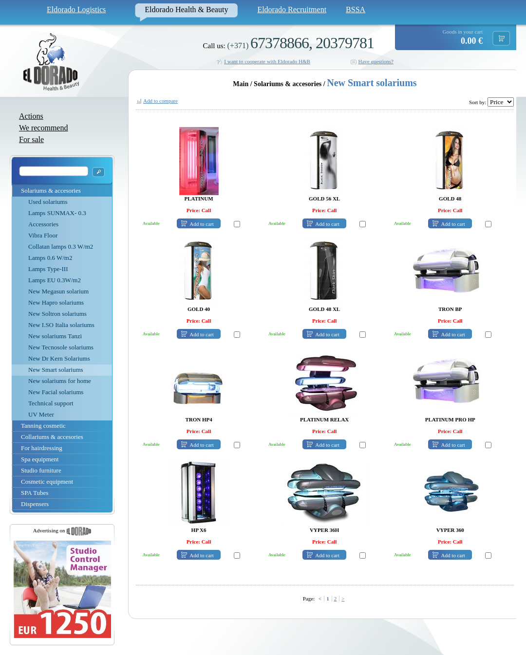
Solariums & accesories (51, 190)
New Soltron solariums (57, 313)
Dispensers (35, 504)
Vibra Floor (42, 235)
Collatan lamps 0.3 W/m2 (60, 246)
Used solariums (48, 201)
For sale (31, 139)
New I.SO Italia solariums (61, 324)
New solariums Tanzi (55, 336)
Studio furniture (41, 470)
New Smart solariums (55, 369)
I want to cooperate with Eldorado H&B (267, 61)
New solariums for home (59, 380)
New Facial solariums (55, 392)
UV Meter (41, 414)
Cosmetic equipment (47, 481)
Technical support (51, 403)
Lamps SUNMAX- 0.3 (57, 213)
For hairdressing (41, 448)
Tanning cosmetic (43, 425)
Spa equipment (40, 459)
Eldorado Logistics (76, 9)
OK (98, 172)
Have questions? (375, 61)
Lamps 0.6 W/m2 (50, 257)
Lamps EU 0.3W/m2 (54, 280)
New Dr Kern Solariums (59, 358)
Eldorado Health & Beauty (186, 9)
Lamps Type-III (48, 269)
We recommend (43, 128)
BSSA (355, 9)
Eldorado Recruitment (291, 9)
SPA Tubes (34, 492)
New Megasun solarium (58, 291)
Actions (31, 116)
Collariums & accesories (52, 436)
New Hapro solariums (56, 302)
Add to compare (160, 101)
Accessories (43, 224)
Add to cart (201, 224)
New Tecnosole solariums (61, 347)
